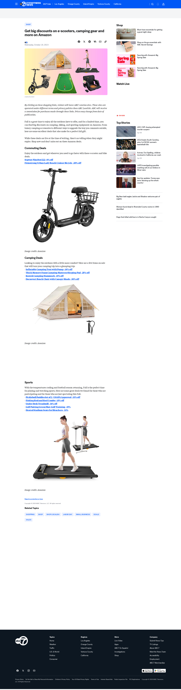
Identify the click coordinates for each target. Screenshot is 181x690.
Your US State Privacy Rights (80, 680)
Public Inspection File (120, 680)
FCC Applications (134, 680)
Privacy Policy (19, 680)
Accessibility (154, 656)
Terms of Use (95, 680)
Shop (117, 656)
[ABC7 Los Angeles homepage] (30, 4)
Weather (53, 645)
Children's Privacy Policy (62, 680)
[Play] (139, 101)
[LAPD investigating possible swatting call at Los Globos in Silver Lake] (139, 170)
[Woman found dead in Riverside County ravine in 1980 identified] (139, 209)
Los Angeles (59, 4)
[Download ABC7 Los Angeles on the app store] (147, 672)
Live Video (118, 642)
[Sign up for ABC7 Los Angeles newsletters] (34, 671)
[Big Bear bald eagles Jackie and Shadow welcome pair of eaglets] (139, 198)
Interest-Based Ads (107, 680)
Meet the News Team (158, 653)
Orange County (74, 4)
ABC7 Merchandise (157, 664)
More (117, 638)
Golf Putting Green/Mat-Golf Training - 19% (48, 407)
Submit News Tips (157, 642)
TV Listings (154, 645)
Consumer (53, 660)
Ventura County (104, 4)
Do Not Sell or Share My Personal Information (39, 680)
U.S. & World (54, 653)
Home (52, 642)
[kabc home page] (21, 641)
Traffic (52, 649)
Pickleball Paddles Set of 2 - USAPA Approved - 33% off (53, 397)
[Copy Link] (105, 42)
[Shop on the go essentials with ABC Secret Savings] (139, 47)
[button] (16, 4)
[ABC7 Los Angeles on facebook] (17, 671)
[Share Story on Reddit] (90, 42)
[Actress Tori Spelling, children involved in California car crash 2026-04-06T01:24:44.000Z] (139, 157)
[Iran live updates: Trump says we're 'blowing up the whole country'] (139, 183)
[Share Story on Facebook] (79, 42)
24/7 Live (47, 4)
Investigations (120, 653)
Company (153, 638)
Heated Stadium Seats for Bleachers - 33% (47, 410)
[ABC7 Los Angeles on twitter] (23, 671)
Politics (52, 656)
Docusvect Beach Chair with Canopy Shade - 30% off (52, 279)
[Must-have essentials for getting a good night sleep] (139, 34)
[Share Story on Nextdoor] (95, 42)
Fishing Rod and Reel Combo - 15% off (45, 401)
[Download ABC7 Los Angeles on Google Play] (160, 672)
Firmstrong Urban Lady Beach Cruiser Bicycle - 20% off (53, 163)
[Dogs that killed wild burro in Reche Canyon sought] (139, 219)
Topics (52, 638)
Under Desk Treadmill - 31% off (41, 404)
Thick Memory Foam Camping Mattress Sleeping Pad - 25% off (58, 273)
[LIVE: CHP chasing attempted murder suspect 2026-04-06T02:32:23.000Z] (139, 132)
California (117, 4)
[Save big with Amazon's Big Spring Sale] (139, 60)
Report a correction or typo (34, 500)
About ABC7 (154, 649)
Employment (154, 660)
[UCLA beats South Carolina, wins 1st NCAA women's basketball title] (139, 144)
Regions (84, 638)
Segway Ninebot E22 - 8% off (39, 160)
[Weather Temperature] (145, 4)
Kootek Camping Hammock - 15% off (45, 276)
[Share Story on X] (84, 42)
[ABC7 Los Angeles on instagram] (28, 671)
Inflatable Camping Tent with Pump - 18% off (49, 269)
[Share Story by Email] (100, 42)
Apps (116, 645)
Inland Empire (88, 4)
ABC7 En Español (121, 649)
